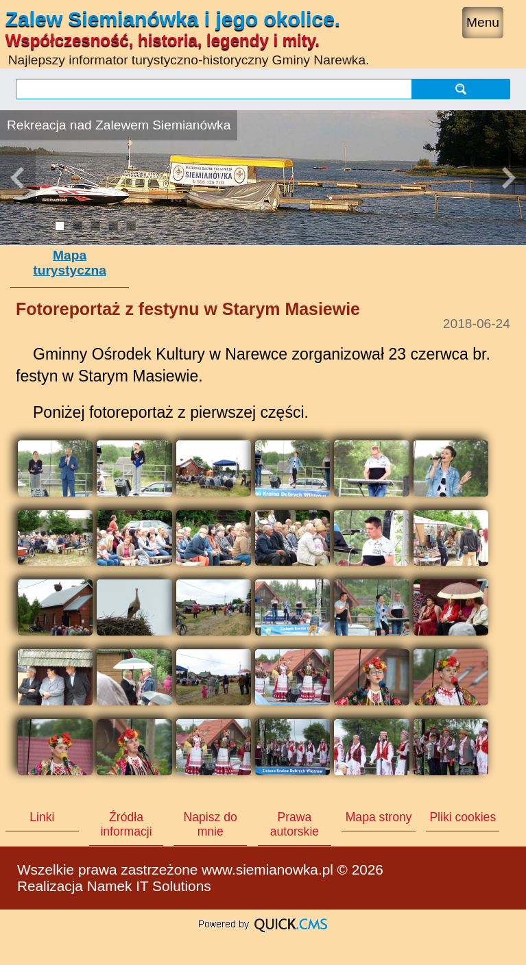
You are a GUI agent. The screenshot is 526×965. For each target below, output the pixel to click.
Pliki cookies (462, 817)
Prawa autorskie (294, 824)
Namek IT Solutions (149, 886)
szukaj (460, 89)
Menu (482, 22)
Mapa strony (379, 817)
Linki (41, 817)
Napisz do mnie (210, 824)
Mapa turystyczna (69, 262)
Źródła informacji (126, 824)
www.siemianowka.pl (267, 869)
